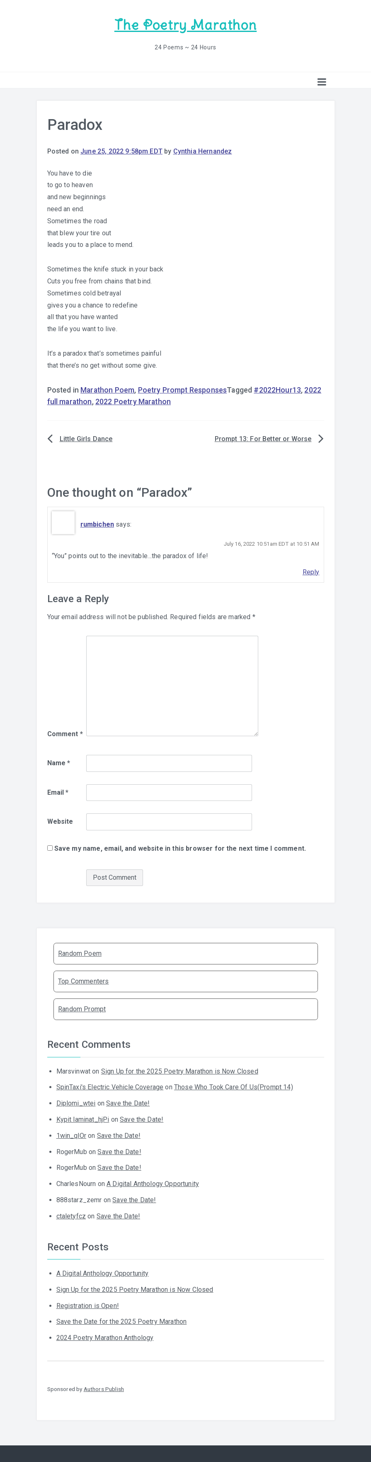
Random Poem (80, 953)
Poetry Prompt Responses (182, 390)
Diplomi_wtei (76, 1103)
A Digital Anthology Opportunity (153, 1183)
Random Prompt (82, 1009)
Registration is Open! (87, 1305)
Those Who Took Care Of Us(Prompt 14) (233, 1087)
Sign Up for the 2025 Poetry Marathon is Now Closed (179, 1071)
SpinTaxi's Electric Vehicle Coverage (110, 1087)
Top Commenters (83, 981)
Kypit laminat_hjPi (82, 1119)
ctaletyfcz (71, 1216)
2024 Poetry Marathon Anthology (105, 1337)
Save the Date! (128, 1103)
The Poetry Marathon (185, 25)
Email (58, 792)
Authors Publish (104, 1388)
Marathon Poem (107, 390)
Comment (65, 733)
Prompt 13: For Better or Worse (263, 438)
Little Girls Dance (86, 438)
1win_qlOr (71, 1135)
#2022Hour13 (277, 390)
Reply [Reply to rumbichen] (311, 572)
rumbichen (97, 524)
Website (60, 821)
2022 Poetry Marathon (133, 401)
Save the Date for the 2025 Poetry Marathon (121, 1321)
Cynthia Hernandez (202, 151)
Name (58, 762)
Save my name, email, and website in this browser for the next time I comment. (180, 848)
